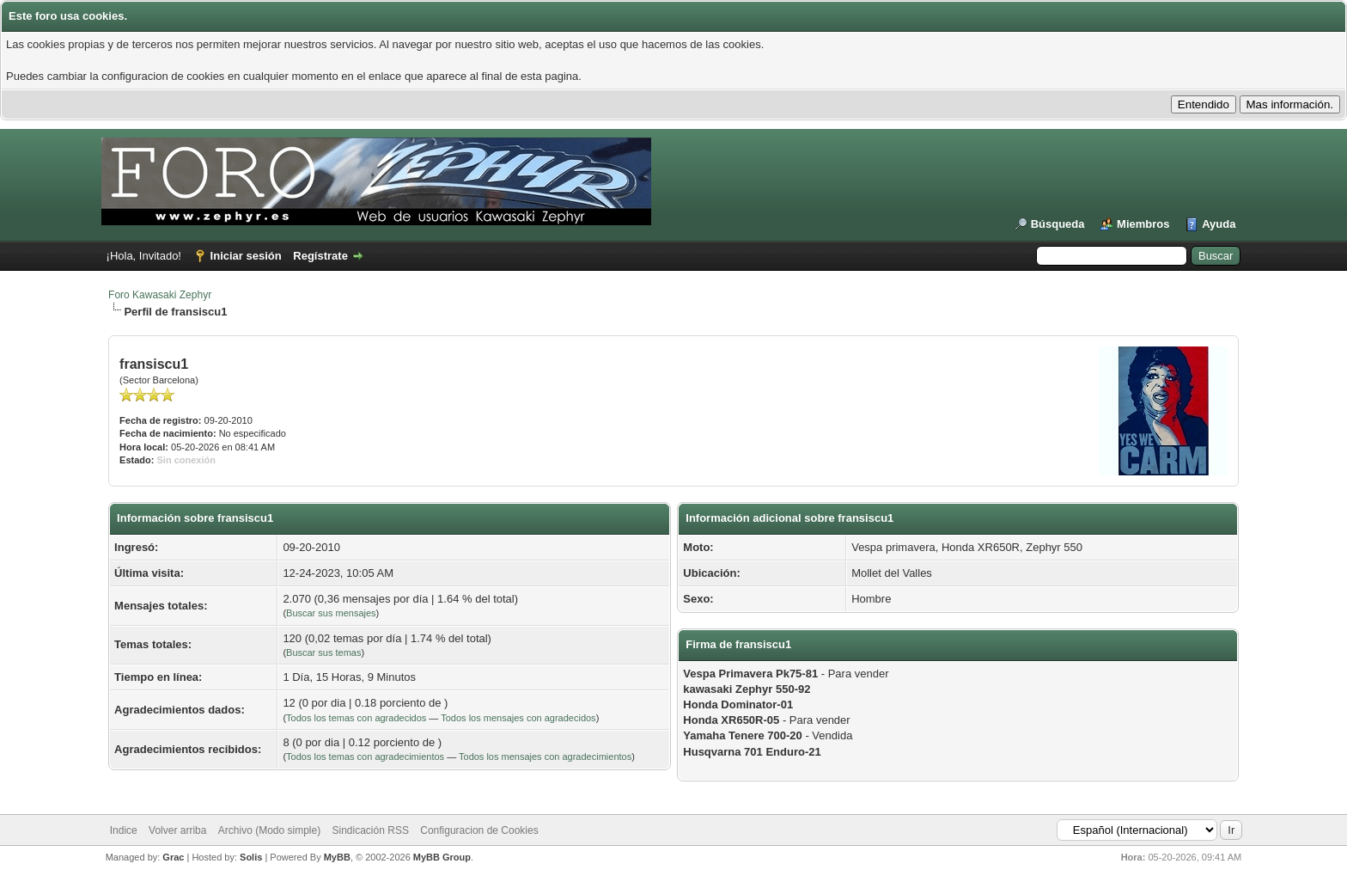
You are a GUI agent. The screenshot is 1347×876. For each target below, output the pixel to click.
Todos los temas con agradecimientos (365, 756)
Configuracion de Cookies (479, 830)
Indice (123, 830)
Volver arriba (177, 830)
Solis (251, 857)
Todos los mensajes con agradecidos (518, 718)
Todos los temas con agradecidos (356, 718)
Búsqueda (1058, 223)
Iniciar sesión (246, 255)
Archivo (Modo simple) (269, 830)
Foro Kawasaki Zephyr (159, 295)
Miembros (1143, 223)
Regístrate (320, 255)
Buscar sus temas (323, 652)
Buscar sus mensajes (331, 613)
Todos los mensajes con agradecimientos (545, 756)
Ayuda (1218, 223)
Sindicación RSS (370, 830)
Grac (173, 857)
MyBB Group (442, 857)
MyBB (337, 857)
